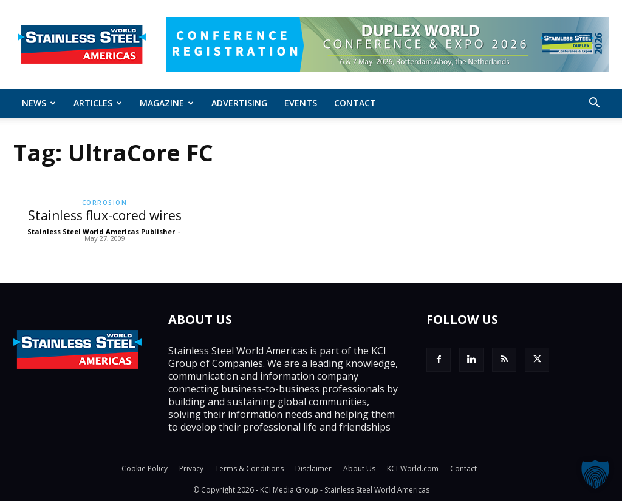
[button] (594, 103)
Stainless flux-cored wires (105, 215)
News (39, 103)
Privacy (191, 468)
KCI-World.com (413, 468)
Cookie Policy (144, 468)
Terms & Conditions (249, 468)
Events (300, 103)
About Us (359, 468)
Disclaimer (313, 468)
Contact (355, 103)
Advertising (239, 103)
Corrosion (105, 202)
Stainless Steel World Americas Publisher (101, 231)
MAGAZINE (167, 103)
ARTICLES (97, 103)
